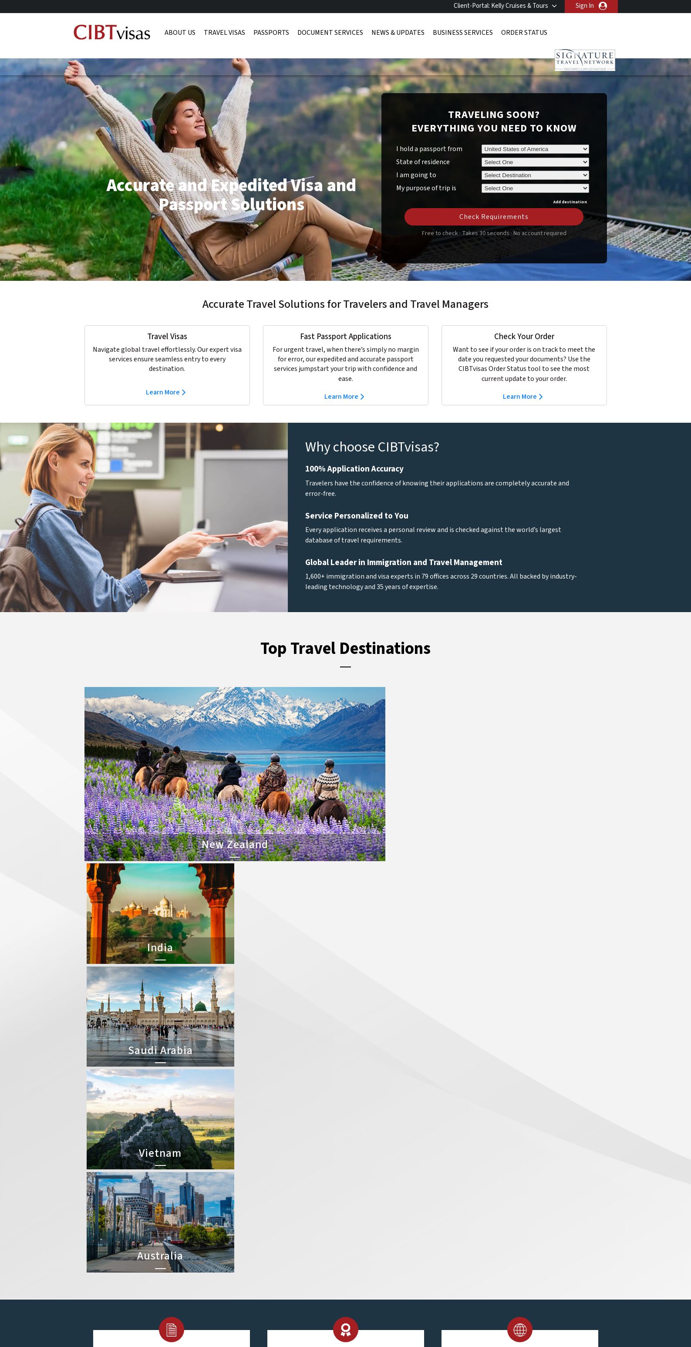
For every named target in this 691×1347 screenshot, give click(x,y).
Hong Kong (245, 1206)
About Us (180, 32)
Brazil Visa (361, 1186)
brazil (290, 1167)
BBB (254, 1320)
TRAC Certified (345, 1320)
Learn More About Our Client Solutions (203, 1284)
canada (240, 1176)
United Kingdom (252, 1254)
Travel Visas (224, 32)
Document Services (330, 32)
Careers (468, 1284)
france (239, 1196)
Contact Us (480, 1167)
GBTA (528, 1320)
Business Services (463, 32)
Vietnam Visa (365, 1176)
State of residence (423, 149)
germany (295, 1196)
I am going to (416, 162)
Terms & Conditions (377, 1284)
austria (292, 1157)
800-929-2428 (551, 1103)
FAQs (277, 1284)
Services (430, 1284)
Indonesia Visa (367, 1206)
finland (292, 1186)
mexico (292, 1215)
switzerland (299, 1245)
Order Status (524, 32)
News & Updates (398, 32)
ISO (163, 1320)
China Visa (361, 1157)
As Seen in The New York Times (437, 1320)
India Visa (360, 1167)
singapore (244, 1235)
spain (290, 1235)
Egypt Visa (362, 1225)
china (290, 1176)
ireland (292, 1206)
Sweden (241, 1245)
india (236, 1215)
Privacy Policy (318, 1284)
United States (302, 1254)
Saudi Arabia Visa (370, 1215)
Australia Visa (366, 1196)
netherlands (247, 1225)
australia (242, 1157)
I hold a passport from (429, 136)
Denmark (242, 1186)
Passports (271, 32)
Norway (293, 1225)
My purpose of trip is (426, 173)
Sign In (585, 5)
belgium (241, 1167)
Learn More (163, 379)
